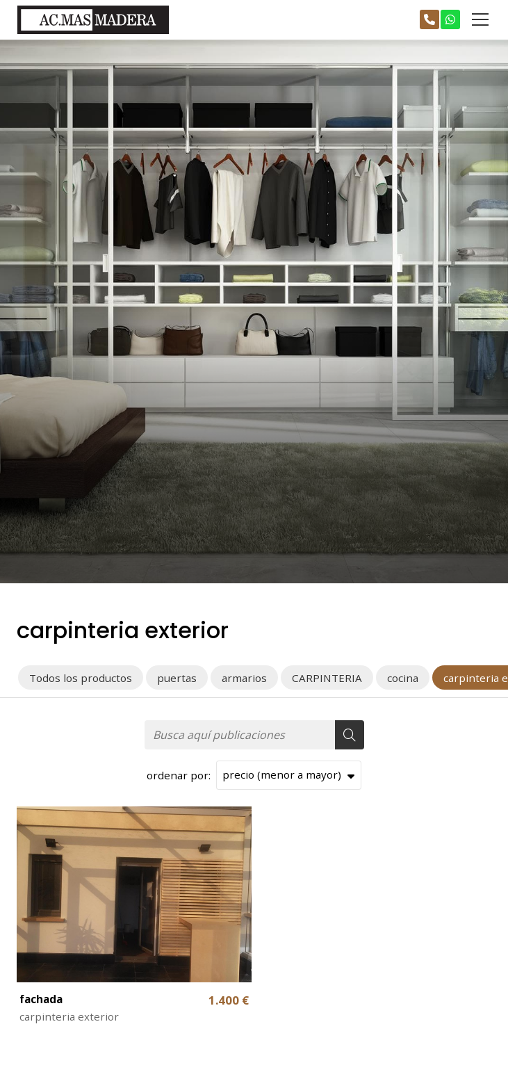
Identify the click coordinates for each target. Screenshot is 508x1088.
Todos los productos (80, 678)
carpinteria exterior (69, 1016)
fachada (41, 999)
